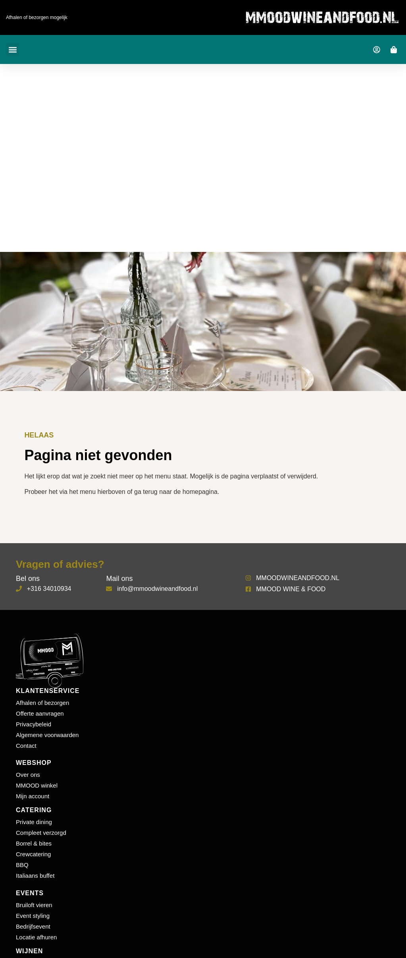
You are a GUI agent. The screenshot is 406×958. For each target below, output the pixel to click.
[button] (12, 49)
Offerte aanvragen (40, 713)
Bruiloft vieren (34, 905)
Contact (26, 745)
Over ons (28, 774)
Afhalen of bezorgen (42, 702)
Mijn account (32, 796)
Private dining (34, 822)
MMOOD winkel (37, 785)
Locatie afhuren (36, 937)
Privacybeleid (33, 724)
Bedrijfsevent (33, 926)
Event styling (33, 915)
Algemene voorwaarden (47, 735)
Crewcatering (33, 854)
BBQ (22, 864)
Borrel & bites (34, 843)
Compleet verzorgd (41, 832)
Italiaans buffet (35, 875)
